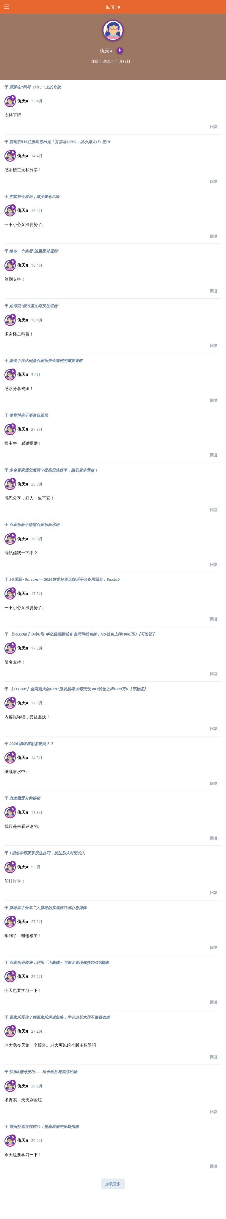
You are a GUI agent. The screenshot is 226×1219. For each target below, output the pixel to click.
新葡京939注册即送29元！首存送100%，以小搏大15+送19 (59, 141)
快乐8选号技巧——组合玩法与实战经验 (43, 1071)
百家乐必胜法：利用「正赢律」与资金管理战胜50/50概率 (58, 962)
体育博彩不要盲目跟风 (28, 415)
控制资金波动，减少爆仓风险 (34, 196)
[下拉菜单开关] (113, 7)
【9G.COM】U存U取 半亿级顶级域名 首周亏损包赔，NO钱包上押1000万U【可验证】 (82, 634)
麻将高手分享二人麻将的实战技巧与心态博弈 (48, 907)
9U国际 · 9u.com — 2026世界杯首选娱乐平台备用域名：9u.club (64, 579)
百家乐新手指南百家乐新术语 (34, 524)
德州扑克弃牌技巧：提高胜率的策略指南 (44, 1126)
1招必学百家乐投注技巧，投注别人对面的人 (47, 853)
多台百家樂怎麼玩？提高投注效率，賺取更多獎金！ (53, 470)
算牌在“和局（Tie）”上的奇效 (34, 87)
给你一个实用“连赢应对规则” (34, 251)
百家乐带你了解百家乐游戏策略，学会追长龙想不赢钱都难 (59, 1017)
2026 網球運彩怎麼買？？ (31, 743)
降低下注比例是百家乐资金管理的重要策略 (46, 360)
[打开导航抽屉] (6, 7)
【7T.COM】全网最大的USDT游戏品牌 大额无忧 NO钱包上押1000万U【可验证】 (78, 689)
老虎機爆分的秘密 (24, 798)
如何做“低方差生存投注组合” (34, 305)
